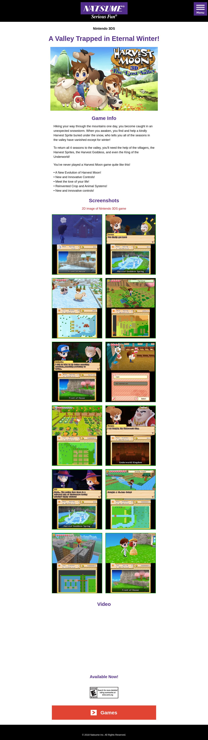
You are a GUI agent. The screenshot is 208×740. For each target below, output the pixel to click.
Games (104, 712)
